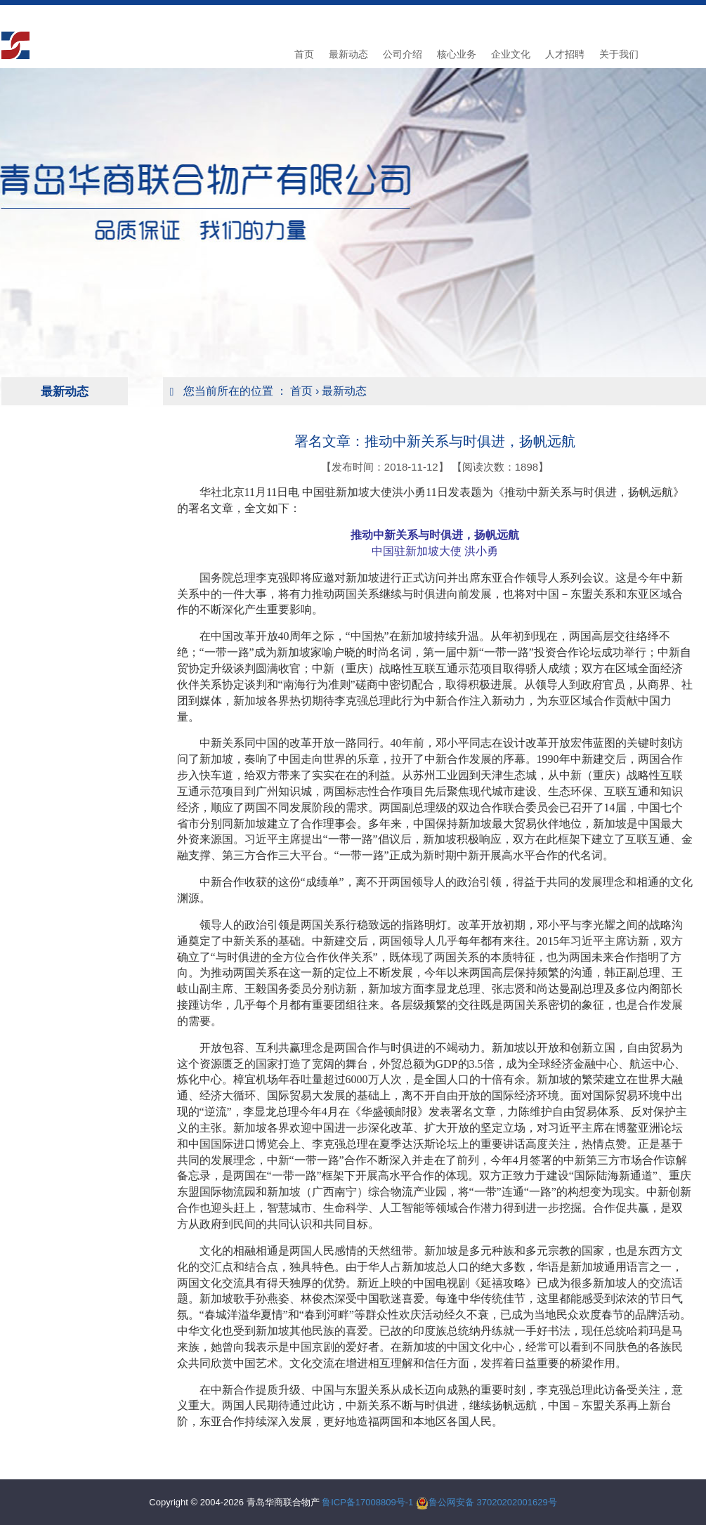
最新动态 (348, 54)
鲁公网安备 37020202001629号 (493, 1502)
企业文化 (510, 54)
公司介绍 (402, 54)
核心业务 (456, 54)
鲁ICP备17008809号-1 (367, 1502)
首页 (304, 54)
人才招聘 (564, 54)
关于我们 (619, 54)
